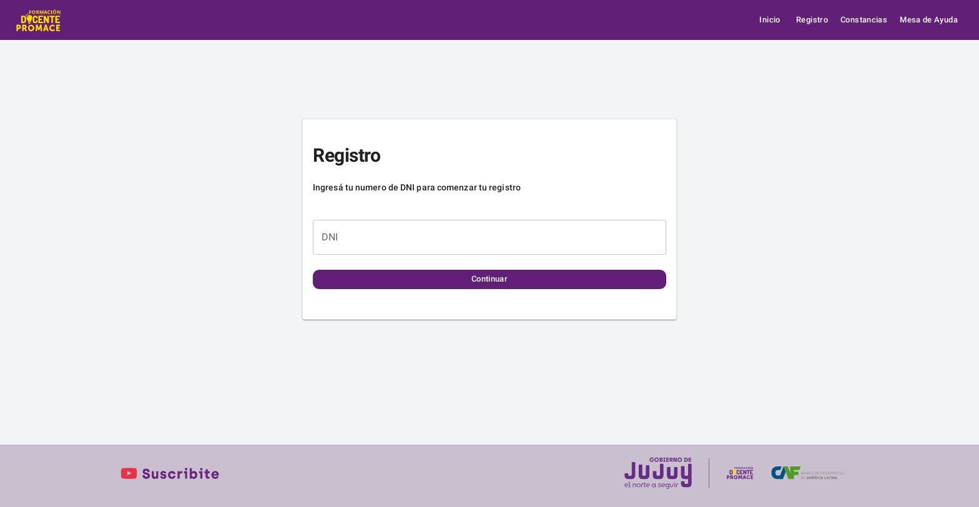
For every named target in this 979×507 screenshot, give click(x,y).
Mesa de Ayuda (928, 20)
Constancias (863, 20)
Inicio (770, 20)
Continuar (489, 279)
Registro (812, 20)
